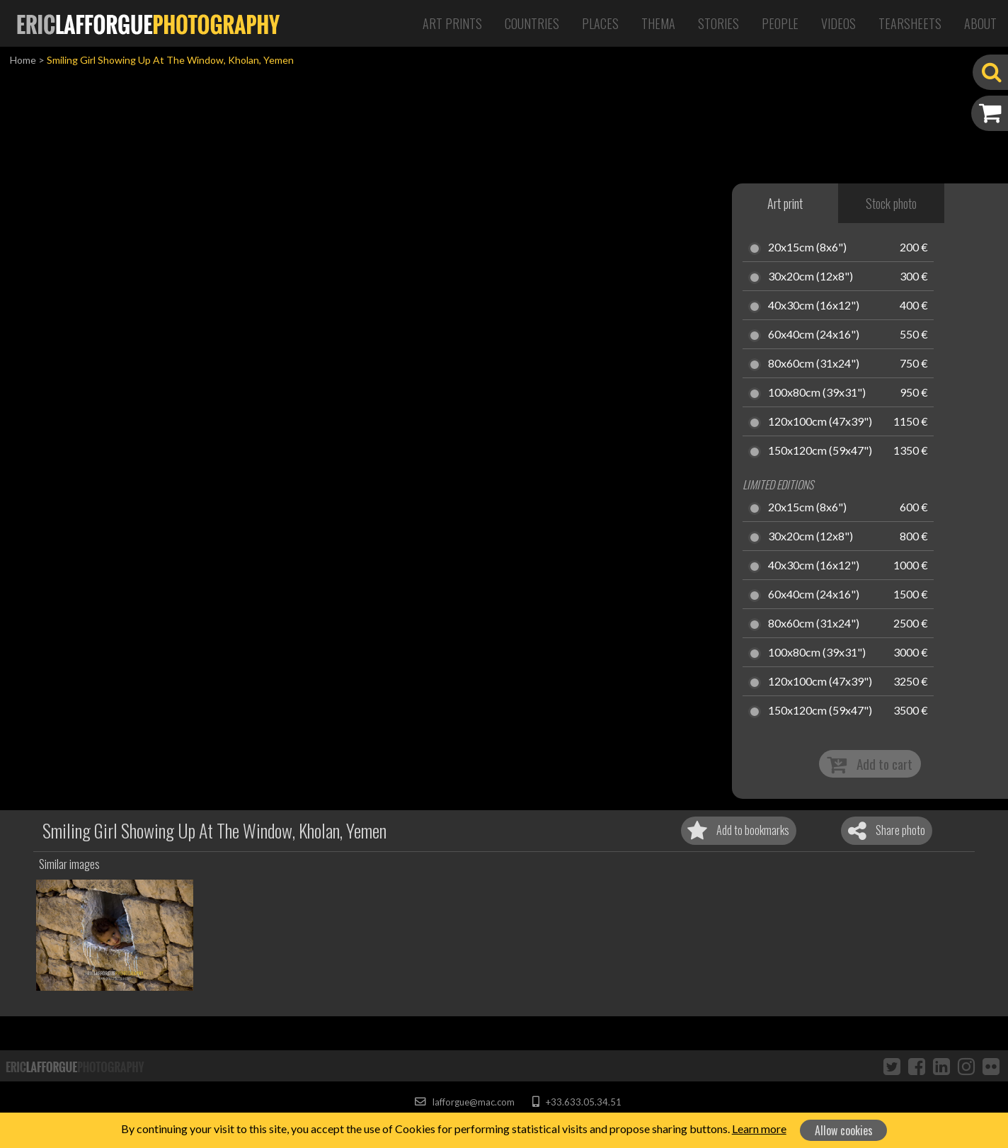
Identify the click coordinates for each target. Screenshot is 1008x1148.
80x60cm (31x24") (813, 364)
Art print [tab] (785, 203)
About (980, 23)
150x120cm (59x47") (820, 451)
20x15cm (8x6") (807, 248)
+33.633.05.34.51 (576, 1102)
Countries (532, 23)
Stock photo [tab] (891, 203)
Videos (838, 23)
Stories (718, 23)
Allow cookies (844, 1130)
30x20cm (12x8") (810, 277)
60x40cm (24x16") (813, 335)
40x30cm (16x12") (813, 306)
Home (23, 60)
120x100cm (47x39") (820, 422)
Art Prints (452, 23)
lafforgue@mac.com (464, 1102)
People (780, 23)
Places (600, 23)
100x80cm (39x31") (817, 393)
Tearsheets (909, 23)
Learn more (759, 1128)
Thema (658, 23)
